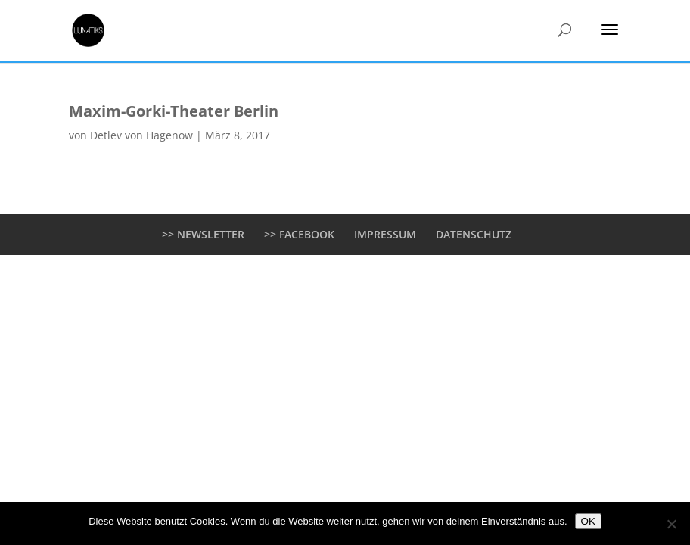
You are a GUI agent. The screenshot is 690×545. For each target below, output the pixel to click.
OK (588, 521)
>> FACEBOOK (299, 234)
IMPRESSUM (385, 234)
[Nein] (671, 523)
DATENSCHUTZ (473, 234)
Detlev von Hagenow (141, 135)
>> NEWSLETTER (203, 234)
